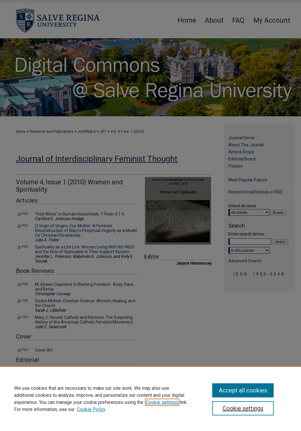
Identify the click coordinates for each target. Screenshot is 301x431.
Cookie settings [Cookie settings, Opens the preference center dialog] (243, 408)
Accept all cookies (243, 390)
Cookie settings (162, 402)
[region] (150, 398)
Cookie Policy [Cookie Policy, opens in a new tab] (91, 409)
